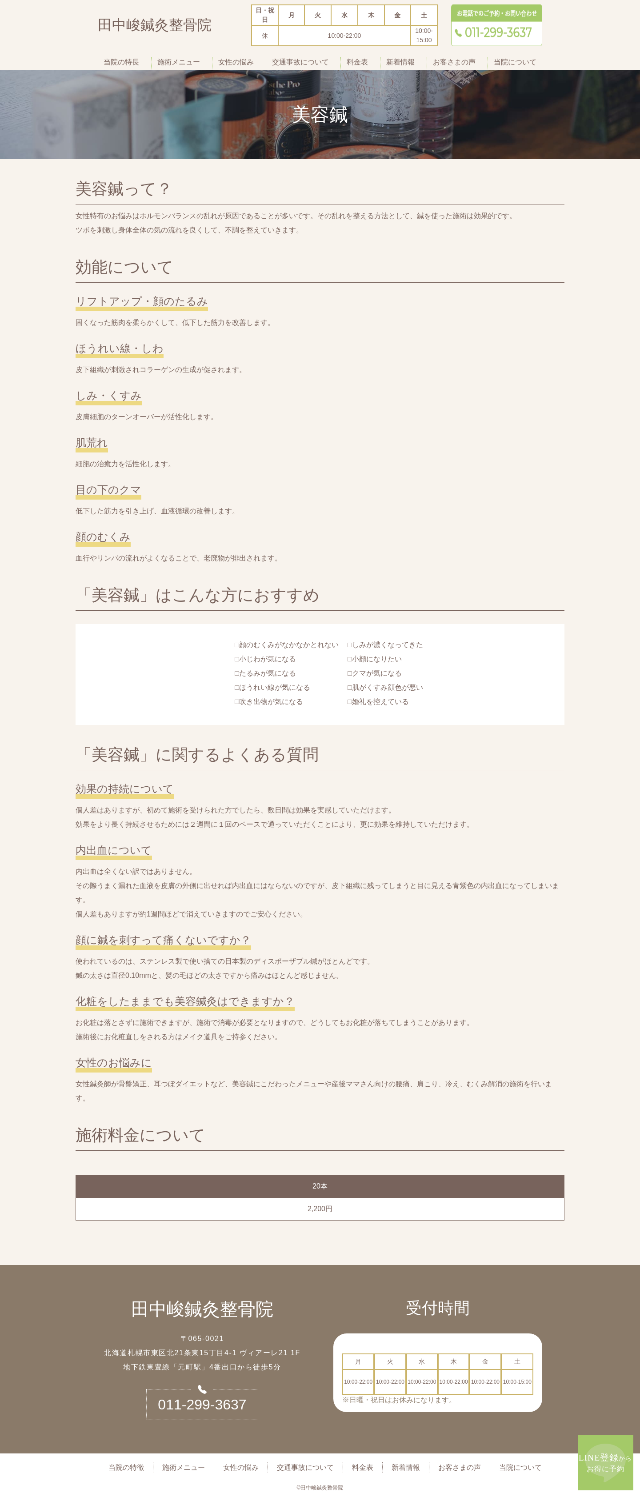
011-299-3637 (202, 1405)
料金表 (357, 62)
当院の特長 (121, 62)
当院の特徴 (126, 1467)
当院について (515, 62)
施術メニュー (178, 62)
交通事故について (300, 62)
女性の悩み (236, 62)
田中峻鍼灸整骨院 (155, 26)
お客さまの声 (454, 62)
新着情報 (400, 62)
